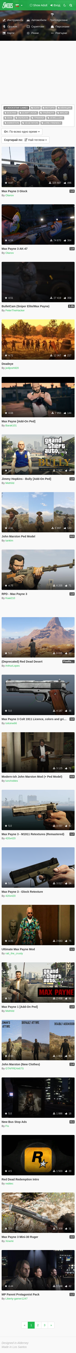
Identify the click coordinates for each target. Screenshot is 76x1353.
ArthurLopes (12, 665)
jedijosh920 (12, 367)
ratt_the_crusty (14, 953)
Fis (7, 1126)
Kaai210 (10, 598)
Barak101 (11, 425)
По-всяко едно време (22, 131)
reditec (9, 1183)
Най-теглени (25, 140)
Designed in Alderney (15, 1343)
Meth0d (9, 483)
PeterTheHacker (15, 310)
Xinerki (9, 1241)
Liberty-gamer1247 (16, 1298)
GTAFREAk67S (14, 1068)
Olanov (9, 195)
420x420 (10, 838)
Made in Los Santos (14, 1347)
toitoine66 (11, 723)
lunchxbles (11, 780)
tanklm (9, 540)
